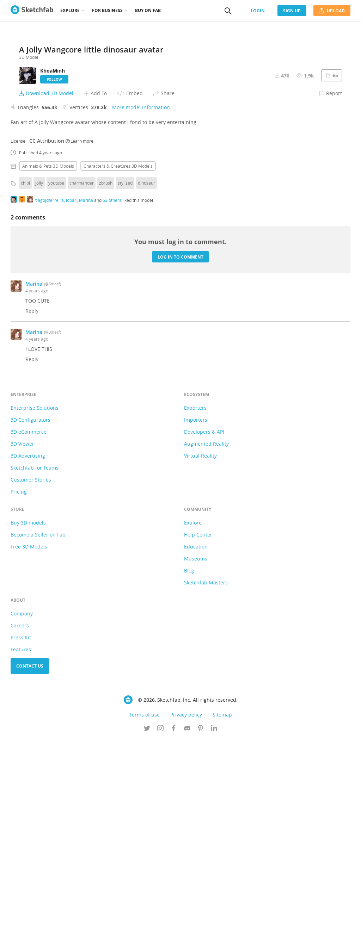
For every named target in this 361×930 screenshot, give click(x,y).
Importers (195, 610)
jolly (39, 373)
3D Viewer (22, 634)
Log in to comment (180, 447)
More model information (141, 297)
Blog (189, 760)
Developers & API (204, 622)
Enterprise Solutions (35, 598)
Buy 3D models (28, 712)
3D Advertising (28, 646)
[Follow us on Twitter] (147, 919)
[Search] (228, 10)
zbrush (105, 373)
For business (107, 10)
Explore (70, 10)
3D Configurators (30, 610)
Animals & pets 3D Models (48, 356)
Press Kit (21, 827)
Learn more (79, 331)
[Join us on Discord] (187, 919)
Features (21, 839)
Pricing (19, 681)
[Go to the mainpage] (32, 10)
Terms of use (144, 904)
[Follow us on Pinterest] (200, 919)
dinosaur (146, 373)
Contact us (29, 856)
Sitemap (222, 904)
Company (22, 803)
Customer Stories (31, 669)
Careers (20, 815)
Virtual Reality (200, 646)
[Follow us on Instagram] (160, 919)
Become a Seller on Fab (38, 724)
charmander (81, 373)
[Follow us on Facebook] (174, 919)
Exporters (195, 598)
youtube (56, 373)
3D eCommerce (29, 622)
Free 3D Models (29, 736)
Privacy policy (186, 904)
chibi (25, 373)
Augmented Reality (206, 634)
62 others (112, 390)
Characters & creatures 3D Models (118, 356)
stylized (125, 373)
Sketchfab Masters (206, 772)
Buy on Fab (148, 10)
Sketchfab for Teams (35, 658)
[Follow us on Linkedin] (214, 919)
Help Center (198, 724)
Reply (31, 501)
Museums (195, 748)
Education (196, 736)
